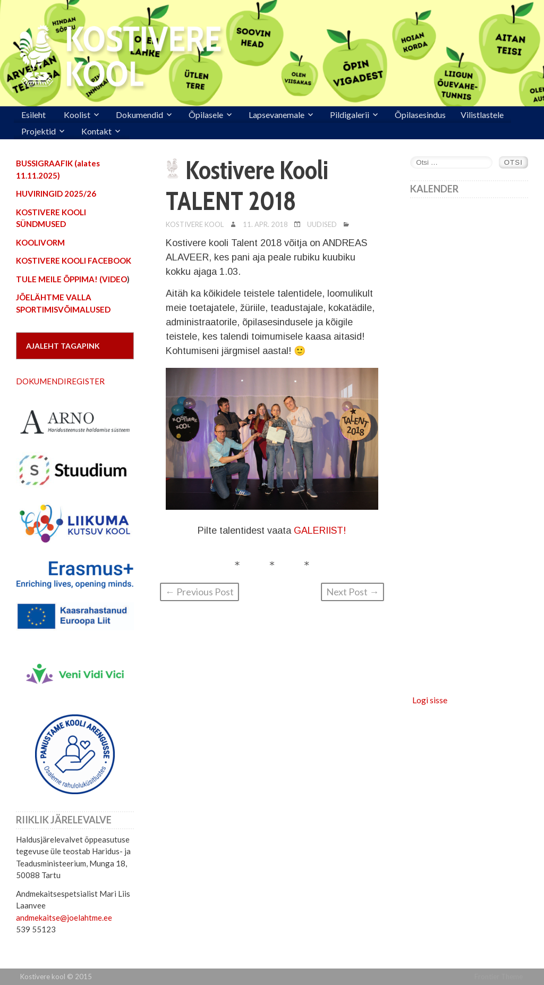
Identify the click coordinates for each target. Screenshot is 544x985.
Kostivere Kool (195, 224)
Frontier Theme (498, 976)
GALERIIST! (318, 530)
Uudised (322, 224)
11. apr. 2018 (265, 224)
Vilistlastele (482, 115)
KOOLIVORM (40, 242)
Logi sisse (429, 700)
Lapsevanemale (276, 115)
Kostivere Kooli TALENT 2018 (247, 185)
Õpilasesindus (420, 115)
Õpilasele (206, 115)
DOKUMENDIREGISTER (60, 381)
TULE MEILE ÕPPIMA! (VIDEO (71, 279)
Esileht (33, 115)
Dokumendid (139, 115)
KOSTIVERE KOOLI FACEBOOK (73, 260)
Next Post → (352, 591)
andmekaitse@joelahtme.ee (64, 917)
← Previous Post (199, 591)
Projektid (38, 131)
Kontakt (96, 131)
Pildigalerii (349, 115)
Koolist (77, 115)
